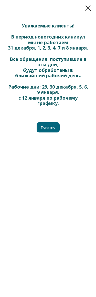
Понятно (48, 127)
